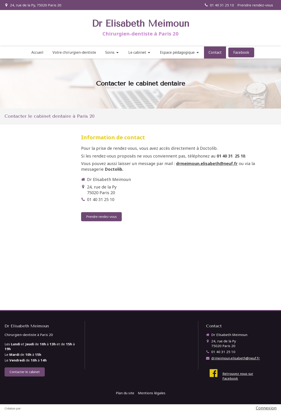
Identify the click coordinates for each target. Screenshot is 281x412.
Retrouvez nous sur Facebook (237, 376)
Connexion (266, 408)
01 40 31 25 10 (100, 199)
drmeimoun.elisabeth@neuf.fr (207, 163)
